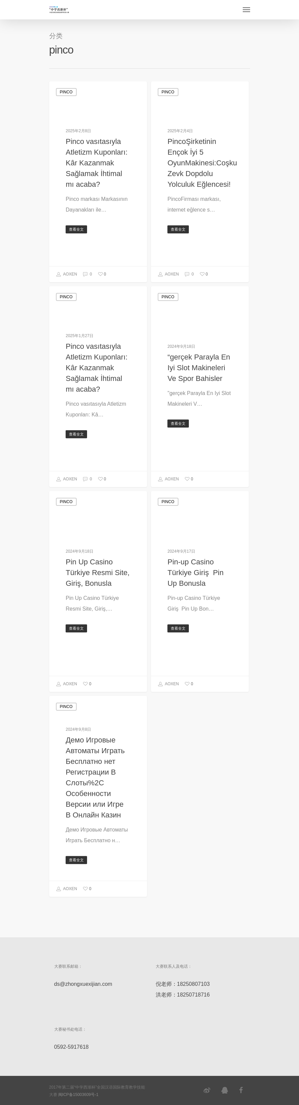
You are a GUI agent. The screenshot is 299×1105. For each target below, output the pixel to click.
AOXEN (66, 274)
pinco (66, 92)
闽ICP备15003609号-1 (78, 1094)
